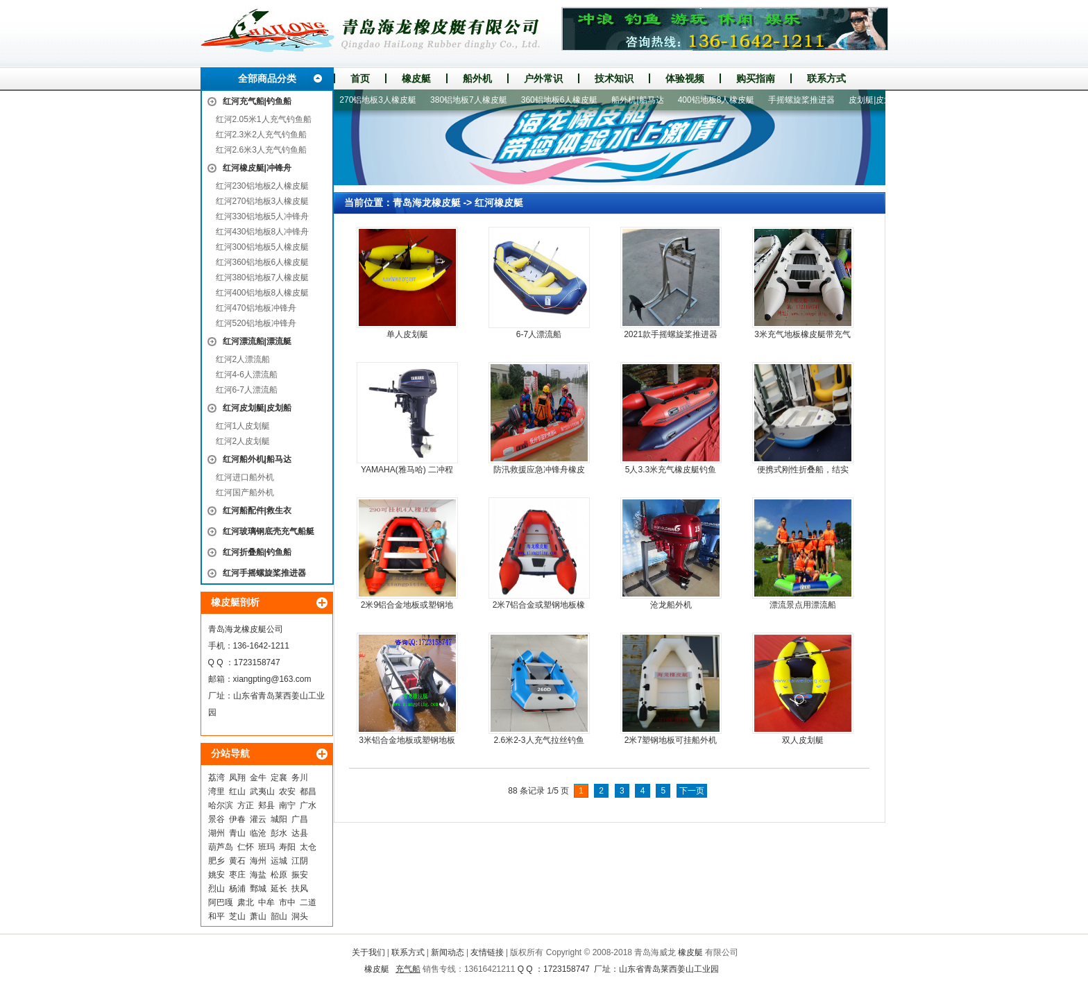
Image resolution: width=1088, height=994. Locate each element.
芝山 (237, 916)
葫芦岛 (220, 847)
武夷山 (262, 791)
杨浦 (237, 888)
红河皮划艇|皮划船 (257, 408)
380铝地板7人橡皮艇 (472, 100)
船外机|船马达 (641, 100)
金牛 (258, 777)
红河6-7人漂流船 (247, 390)
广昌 (299, 819)
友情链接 (487, 952)
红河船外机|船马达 (257, 459)
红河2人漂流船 (243, 359)
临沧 (258, 833)
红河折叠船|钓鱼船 (257, 552)
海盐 (258, 875)
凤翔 (237, 777)
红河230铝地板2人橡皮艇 (262, 186)
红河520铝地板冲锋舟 (256, 323)
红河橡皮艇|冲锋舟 (257, 168)
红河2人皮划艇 (243, 441)
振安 (299, 875)
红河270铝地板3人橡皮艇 (262, 201)
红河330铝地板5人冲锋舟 (262, 216)
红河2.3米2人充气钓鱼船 (261, 134)
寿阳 (287, 847)
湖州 (216, 833)
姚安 (216, 875)
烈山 (216, 888)
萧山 (258, 916)
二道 (308, 902)
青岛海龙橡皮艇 (427, 202)
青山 (237, 833)
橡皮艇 (416, 78)
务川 (299, 777)
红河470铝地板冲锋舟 (256, 308)
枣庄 (237, 875)
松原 (279, 875)
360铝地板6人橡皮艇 (563, 100)
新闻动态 (447, 952)
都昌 (308, 791)
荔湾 (216, 777)
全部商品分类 (267, 78)
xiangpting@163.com (272, 679)
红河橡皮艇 (499, 202)
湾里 (216, 791)
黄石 (237, 861)
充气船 (408, 969)
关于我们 (368, 952)
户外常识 (543, 78)
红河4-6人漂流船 (247, 374)
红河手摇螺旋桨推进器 (264, 573)
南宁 (287, 805)
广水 (308, 805)
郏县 (266, 805)
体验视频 (684, 78)
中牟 (266, 902)
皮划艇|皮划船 (879, 100)
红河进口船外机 (245, 477)
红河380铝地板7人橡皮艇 (262, 277)
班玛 (266, 847)
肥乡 (216, 861)
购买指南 (755, 78)
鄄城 (258, 888)
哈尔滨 (220, 805)
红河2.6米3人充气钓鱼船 (261, 150)
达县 (299, 833)
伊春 (237, 819)
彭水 (279, 833)
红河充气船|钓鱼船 (257, 101)
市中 (287, 902)
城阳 (279, 819)
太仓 (308, 847)
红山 (237, 791)
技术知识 (614, 78)
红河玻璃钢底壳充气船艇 (268, 531)
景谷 (216, 819)
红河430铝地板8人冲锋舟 (262, 232)
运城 (279, 861)
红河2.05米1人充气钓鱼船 (264, 119)
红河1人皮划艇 (243, 426)
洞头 (299, 916)
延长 (279, 888)
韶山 (279, 916)
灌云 (258, 819)
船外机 (477, 78)
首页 (360, 78)
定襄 (279, 777)
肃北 (245, 902)
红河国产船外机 (245, 492)
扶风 (299, 888)
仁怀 (245, 847)
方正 (245, 805)
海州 (258, 861)
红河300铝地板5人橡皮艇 (262, 247)
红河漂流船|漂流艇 (257, 341)
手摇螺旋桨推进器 (805, 100)
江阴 (299, 861)
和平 (216, 916)
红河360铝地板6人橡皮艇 (262, 262)
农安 (287, 791)
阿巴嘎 (220, 902)
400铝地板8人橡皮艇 (720, 100)
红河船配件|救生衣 (257, 510)
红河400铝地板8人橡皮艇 (262, 293)
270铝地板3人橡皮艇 (381, 100)
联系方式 (826, 78)
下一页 (691, 791)
